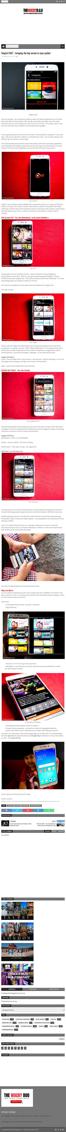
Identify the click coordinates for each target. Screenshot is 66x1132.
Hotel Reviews (40, 1019)
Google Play (36, 736)
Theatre (41, 1026)
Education (5, 1019)
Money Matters (7, 1022)
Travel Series (54, 1026)
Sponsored (25, 805)
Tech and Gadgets (36, 805)
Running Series (23, 1022)
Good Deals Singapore (23, 1019)
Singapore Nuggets (8, 1026)
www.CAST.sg (16, 738)
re (33, 1069)
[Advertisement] (33, 28)
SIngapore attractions (41, 1022)
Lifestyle (10, 805)
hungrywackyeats (7, 1029)
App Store (11, 736)
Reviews (17, 805)
